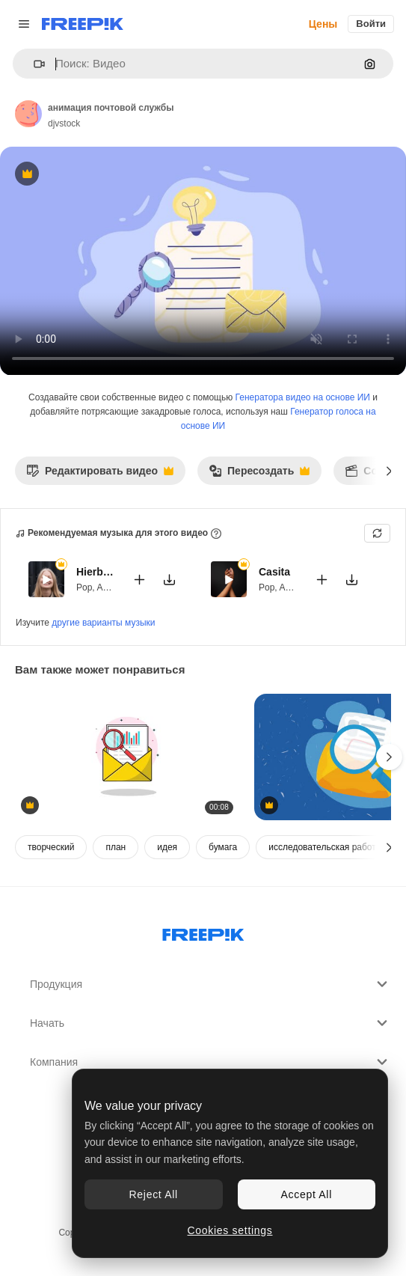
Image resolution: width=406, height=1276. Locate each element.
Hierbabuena (95, 572)
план (115, 847)
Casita (274, 572)
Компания (210, 1062)
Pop (84, 587)
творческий (51, 847)
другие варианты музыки (103, 622)
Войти (371, 23)
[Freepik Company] (203, 932)
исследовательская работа (324, 847)
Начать (210, 1023)
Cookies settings (230, 1230)
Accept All (306, 1194)
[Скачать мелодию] (169, 579)
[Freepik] (82, 24)
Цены (323, 24)
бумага (223, 847)
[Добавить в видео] (139, 579)
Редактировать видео (99, 475)
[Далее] (389, 471)
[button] (33, 64)
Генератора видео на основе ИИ (303, 397)
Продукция (210, 984)
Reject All (153, 1194)
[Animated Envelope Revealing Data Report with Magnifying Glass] (127, 757)
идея (167, 847)
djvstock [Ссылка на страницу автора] (64, 123)
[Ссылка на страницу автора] (28, 113)
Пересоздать (259, 475)
